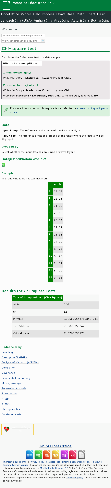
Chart (90, 14)
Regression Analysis (13, 388)
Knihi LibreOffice (55, 445)
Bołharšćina (100, 20)
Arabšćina (62, 20)
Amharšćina (43, 20)
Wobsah (7, 29)
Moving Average (11, 383)
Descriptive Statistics (14, 357)
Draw (60, 14)
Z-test (5, 404)
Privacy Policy (36, 461)
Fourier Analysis (11, 414)
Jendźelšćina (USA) (16, 20)
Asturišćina (80, 20)
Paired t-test (9, 393)
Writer (26, 14)
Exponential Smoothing (15, 378)
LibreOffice (10, 14)
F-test (5, 398)
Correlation (8, 367)
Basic (101, 14)
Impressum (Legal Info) (15, 461)
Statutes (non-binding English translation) (68, 461)
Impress (48, 14)
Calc (36, 14)
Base (70, 14)
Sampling (7, 352)
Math (80, 14)
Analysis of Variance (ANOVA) (20, 362)
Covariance (8, 373)
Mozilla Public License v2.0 (54, 468)
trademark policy (74, 477)
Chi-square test (11, 409)
